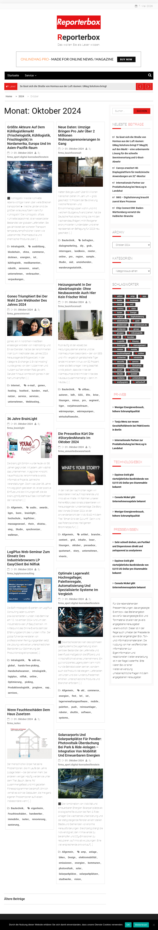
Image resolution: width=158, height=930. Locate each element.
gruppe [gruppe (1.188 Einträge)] (120, 333)
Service (30, 75)
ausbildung (38, 246)
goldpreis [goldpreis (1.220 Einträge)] (121, 329)
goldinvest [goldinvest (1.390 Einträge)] (122, 325)
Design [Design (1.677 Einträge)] (133, 312)
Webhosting (32, 401)
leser (92, 539)
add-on (36, 660)
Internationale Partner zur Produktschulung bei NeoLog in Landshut (129, 186)
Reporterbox (78, 37)
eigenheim (37, 808)
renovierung (38, 819)
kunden (36, 390)
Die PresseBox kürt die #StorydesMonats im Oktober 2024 (76, 438)
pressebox (89, 545)
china (26, 252)
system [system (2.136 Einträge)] (134, 374)
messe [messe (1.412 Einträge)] (120, 349)
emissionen (65, 862)
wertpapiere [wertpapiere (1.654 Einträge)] (122, 382)
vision (77, 879)
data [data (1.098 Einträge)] (133, 308)
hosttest (23, 390)
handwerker (35, 813)
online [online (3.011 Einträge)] (141, 353)
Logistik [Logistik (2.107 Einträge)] (120, 341)
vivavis (62, 556)
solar (78, 868)
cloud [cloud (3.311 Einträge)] (119, 304)
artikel (84, 534)
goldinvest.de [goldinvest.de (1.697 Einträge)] (140, 325)
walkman (13, 534)
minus (75, 400)
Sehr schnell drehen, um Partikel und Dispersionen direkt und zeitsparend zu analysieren (131, 546)
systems (63, 717)
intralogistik (38, 671)
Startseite (13, 75)
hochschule (14, 518)
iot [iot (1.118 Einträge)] (118, 337)
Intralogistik (17, 246)
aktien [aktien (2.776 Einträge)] (120, 296)
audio (33, 507)
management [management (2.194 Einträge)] (139, 345)
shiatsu (41, 523)
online (33, 676)
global (11, 665)
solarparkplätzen (88, 873)
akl (82, 690)
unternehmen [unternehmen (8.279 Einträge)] (138, 378)
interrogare (65, 251)
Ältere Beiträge (14, 899)
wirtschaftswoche (68, 416)
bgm (10, 513)
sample (90, 256)
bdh (73, 394)
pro (71, 256)
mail (45, 390)
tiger (61, 405)
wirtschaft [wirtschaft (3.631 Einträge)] (140, 382)
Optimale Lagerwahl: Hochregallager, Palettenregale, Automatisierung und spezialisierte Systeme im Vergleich (78, 583)
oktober (76, 545)
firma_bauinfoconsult (69, 152)
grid (73, 539)
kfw (88, 394)
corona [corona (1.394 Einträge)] (120, 308)
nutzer (11, 396)
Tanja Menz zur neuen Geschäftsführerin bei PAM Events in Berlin (131, 425)
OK (128, 924)
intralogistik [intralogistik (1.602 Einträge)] (136, 333)
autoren (63, 394)
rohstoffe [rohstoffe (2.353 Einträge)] (138, 357)
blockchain (14, 252)
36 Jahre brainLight (22, 419)
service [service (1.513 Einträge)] (135, 361)
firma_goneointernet (18, 313)
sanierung (13, 824)
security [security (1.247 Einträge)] (120, 361)
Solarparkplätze (67, 873)
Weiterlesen (141, 924)
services (33, 396)
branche (95, 534)
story (76, 550)
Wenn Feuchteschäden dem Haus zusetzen (28, 712)
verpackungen (15, 279)
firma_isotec (14, 723)
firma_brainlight (16, 428)
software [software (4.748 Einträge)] (134, 370)
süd (71, 262)
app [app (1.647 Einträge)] (144, 296)
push (74, 707)
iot (34, 257)
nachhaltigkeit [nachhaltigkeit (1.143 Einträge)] (123, 353)
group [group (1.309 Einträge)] (136, 329)
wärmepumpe (66, 411)
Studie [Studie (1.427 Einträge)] (120, 374)
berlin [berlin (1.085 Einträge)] (119, 300)
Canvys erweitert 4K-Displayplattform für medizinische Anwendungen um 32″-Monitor (130, 172)
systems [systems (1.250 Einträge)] (121, 378)
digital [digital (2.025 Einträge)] (120, 316)
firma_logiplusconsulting (20, 573)
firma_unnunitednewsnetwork (74, 451)
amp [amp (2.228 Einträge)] (133, 296)
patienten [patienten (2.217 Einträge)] (121, 357)
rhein (31, 523)
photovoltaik (66, 868)
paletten (63, 707)
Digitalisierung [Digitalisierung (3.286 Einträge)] (137, 316)
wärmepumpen (85, 411)
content (63, 539)
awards (43, 507)
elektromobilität (87, 857)
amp (83, 851)
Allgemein (16, 507)
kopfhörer (29, 518)
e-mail (31, 385)
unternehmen (15, 273)
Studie (19, 529)
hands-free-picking (28, 665)
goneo (41, 385)
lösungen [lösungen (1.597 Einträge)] (121, 345)
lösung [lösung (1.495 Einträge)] (135, 341)
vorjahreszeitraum (77, 405)
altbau (85, 389)
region (79, 256)
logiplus (12, 676)
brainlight (30, 513)
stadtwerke (65, 879)
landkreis (79, 251)
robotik (12, 268)
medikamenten (32, 262)
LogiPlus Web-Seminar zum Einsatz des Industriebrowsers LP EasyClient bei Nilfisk (28, 558)
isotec (25, 819)
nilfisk (23, 676)
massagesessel (16, 523)
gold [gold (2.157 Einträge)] (137, 321)
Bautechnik (17, 808)
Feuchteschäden (17, 813)
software (86, 712)
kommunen (94, 862)
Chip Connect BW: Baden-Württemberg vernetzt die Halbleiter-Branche (128, 212)
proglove (37, 687)
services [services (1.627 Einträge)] (120, 366)
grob (89, 245)
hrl (80, 696)
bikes (62, 857)
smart (35, 268)
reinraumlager (88, 707)
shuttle (74, 712)
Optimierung (15, 682)
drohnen (12, 257)
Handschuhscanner (18, 671)
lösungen (64, 400)
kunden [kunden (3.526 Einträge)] (130, 337)
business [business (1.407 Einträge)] (134, 300)
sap (47, 687)
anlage (93, 851)
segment (94, 400)
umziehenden (83, 262)
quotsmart (64, 550)
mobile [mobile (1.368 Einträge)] (134, 349)
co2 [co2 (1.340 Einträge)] (131, 304)
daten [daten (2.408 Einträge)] (119, 312)
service (22, 396)
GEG (80, 394)
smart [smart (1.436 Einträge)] (119, 370)
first (74, 696)
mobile (94, 701)
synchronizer (33, 529)
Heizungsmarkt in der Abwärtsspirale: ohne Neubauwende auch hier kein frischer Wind (77, 291)
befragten (87, 240)
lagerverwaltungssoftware (73, 701)
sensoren (24, 268)
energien (25, 257)
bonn (18, 513)
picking (29, 682)
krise (95, 394)
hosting (12, 390)
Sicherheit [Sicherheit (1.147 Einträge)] (136, 366)
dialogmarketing (68, 245)
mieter (91, 251)
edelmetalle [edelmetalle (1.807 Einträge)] (122, 321)
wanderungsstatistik (70, 267)
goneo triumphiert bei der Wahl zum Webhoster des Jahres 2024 (27, 300)
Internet (15, 385)
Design (71, 857)
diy (81, 245)
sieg (10, 529)
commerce (38, 252)
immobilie (13, 819)
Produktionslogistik (18, 687)
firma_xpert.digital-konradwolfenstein (28, 157)
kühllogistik (14, 262)
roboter (63, 712)
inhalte (82, 539)
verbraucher (32, 273)
